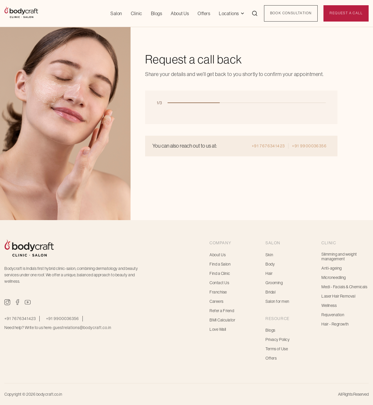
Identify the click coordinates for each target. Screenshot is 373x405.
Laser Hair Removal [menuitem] (338, 296)
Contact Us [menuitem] (219, 282)
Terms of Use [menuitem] (276, 348)
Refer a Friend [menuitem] (222, 310)
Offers (204, 13)
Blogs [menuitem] (270, 330)
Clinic (136, 13)
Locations (229, 13)
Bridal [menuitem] (270, 292)
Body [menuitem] (270, 264)
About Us (180, 13)
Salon (116, 13)
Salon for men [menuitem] (277, 301)
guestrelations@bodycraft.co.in (82, 327)
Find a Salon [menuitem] (220, 264)
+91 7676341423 (268, 146)
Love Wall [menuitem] (218, 329)
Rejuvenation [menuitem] (332, 314)
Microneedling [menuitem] (333, 277)
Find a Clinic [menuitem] (220, 273)
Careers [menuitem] (217, 301)
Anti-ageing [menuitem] (331, 268)
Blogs (156, 13)
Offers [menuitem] (271, 358)
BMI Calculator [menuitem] (222, 320)
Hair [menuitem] (268, 273)
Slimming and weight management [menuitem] (339, 256)
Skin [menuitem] (269, 254)
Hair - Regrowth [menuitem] (335, 324)
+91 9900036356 (309, 146)
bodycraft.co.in (49, 394)
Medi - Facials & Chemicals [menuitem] (344, 286)
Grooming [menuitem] (274, 282)
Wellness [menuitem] (329, 305)
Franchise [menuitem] (218, 292)
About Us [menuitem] (218, 254)
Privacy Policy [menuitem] (277, 339)
